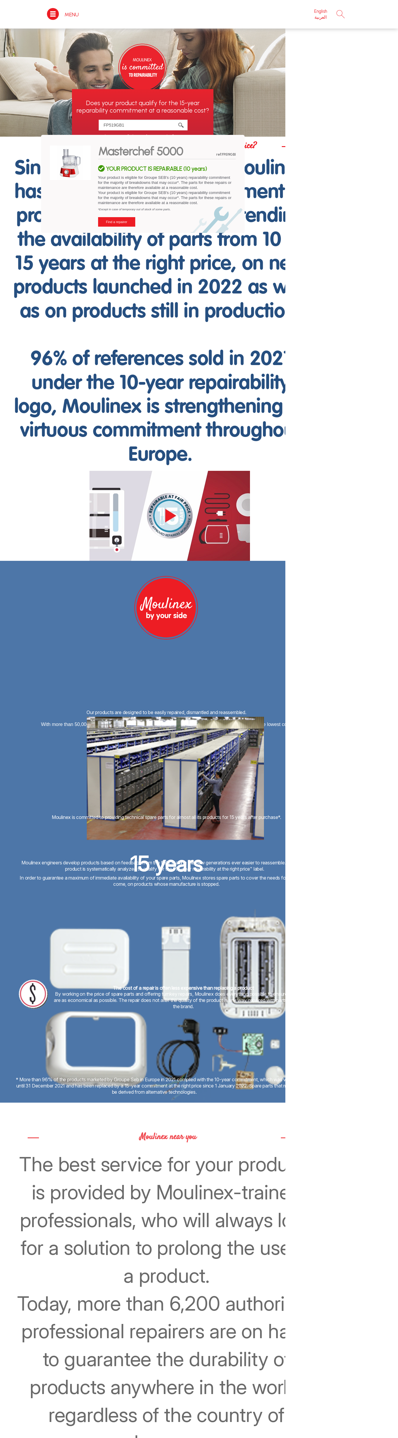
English (320, 11)
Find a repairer (117, 222)
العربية (320, 17)
